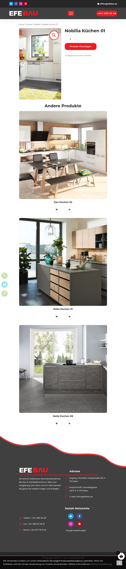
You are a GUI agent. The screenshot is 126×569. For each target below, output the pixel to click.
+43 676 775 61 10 (38, 530)
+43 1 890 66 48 (38, 518)
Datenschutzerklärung (101, 564)
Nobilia (37, 24)
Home (21, 24)
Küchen (29, 24)
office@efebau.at (108, 4)
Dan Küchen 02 (63, 202)
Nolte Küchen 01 (63, 309)
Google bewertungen (76, 530)
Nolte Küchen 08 (63, 416)
